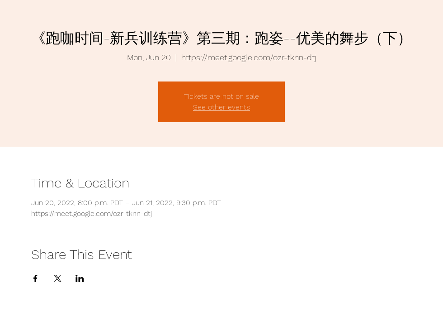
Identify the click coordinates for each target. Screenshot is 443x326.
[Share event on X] (57, 278)
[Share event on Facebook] (35, 278)
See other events (221, 107)
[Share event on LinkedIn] (79, 278)
